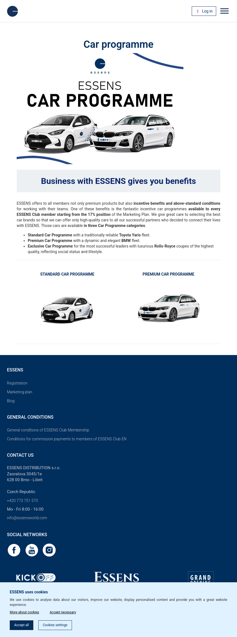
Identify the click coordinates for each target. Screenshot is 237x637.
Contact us (20, 455)
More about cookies (24, 612)
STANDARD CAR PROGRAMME (67, 274)
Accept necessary (63, 612)
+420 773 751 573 (22, 500)
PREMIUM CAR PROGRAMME (168, 274)
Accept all (21, 625)
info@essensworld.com (27, 518)
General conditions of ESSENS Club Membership (48, 430)
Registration (17, 383)
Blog (10, 401)
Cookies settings (55, 625)
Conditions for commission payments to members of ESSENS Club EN (66, 439)
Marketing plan (19, 392)
